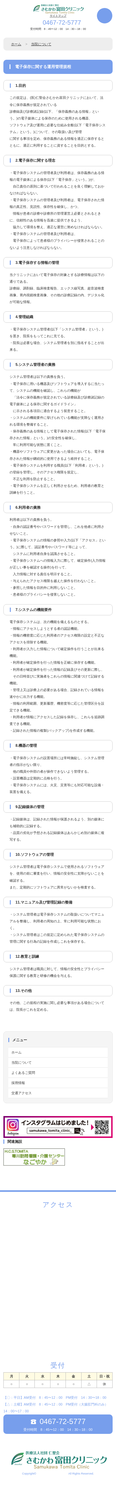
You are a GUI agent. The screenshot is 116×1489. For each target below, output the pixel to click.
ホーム (16, 44)
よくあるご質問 (23, 1072)
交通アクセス (21, 1093)
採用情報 (18, 1083)
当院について (41, 44)
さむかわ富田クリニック (52, 1473)
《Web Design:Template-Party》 (58, 1479)
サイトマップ (58, 15)
